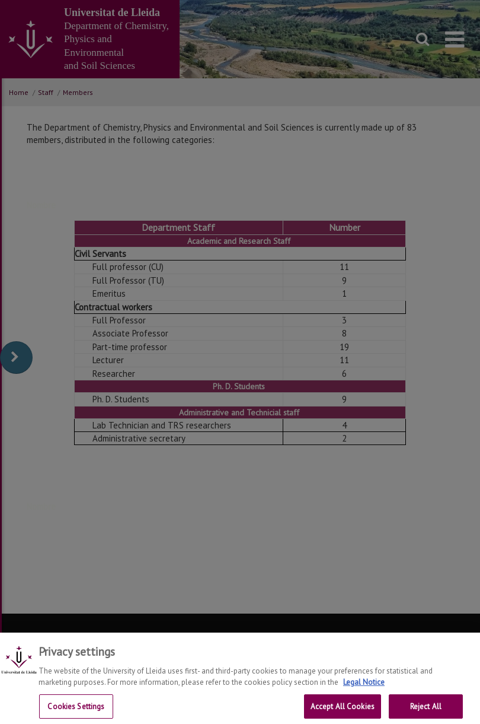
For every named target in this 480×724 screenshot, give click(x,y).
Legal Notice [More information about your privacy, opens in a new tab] (364, 688)
